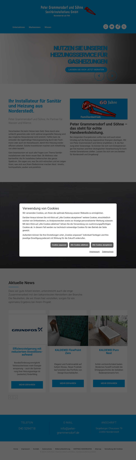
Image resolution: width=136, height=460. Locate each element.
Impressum (94, 251)
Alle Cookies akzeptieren (102, 244)
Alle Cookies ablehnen (79, 244)
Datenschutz (107, 251)
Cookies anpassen (59, 244)
